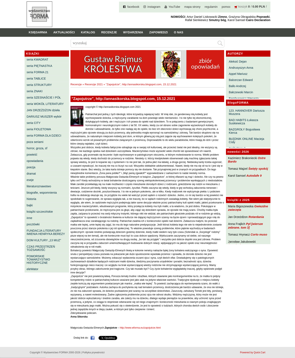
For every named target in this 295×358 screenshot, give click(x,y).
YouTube (174, 6)
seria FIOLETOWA (39, 129)
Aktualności (64, 32)
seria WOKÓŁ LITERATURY (45, 103)
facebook (133, 6)
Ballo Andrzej (237, 86)
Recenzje (109, 32)
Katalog (88, 32)
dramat (31, 173)
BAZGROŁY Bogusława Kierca (244, 131)
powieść (32, 154)
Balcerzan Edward (241, 80)
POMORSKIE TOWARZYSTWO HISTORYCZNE (38, 259)
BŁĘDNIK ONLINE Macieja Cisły (246, 140)
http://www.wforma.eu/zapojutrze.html (140, 327)
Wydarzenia (133, 32)
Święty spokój (258, 168)
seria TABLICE (36, 78)
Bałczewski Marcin (241, 92)
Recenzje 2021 (94, 84)
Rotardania (256, 217)
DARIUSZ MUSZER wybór (44, 116)
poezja (31, 167)
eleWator (32, 269)
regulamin (211, 6)
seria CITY (34, 123)
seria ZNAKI (35, 91)
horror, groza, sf (37, 148)
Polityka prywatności (93, 352)
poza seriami (35, 142)
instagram (154, 6)
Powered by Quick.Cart (252, 352)
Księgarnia (38, 32)
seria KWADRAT (37, 59)
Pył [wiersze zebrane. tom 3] (245, 225)
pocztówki (33, 224)
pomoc (226, 6)
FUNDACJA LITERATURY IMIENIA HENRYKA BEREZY (46, 232)
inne (29, 218)
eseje (30, 180)
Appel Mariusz (238, 73)
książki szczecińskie (40, 211)
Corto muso (259, 234)
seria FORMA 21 (37, 72)
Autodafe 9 (254, 175)
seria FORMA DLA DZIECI (44, 135)
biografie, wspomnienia (42, 192)
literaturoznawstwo (39, 186)
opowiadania (35, 161)
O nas (178, 32)
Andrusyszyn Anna (241, 67)
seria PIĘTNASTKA (39, 65)
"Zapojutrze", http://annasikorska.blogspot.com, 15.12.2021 (141, 84)
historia (31, 199)
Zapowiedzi (158, 32)
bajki (30, 205)
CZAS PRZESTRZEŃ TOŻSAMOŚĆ (41, 248)
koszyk (242, 6)
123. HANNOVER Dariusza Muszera (246, 112)
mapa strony (192, 6)
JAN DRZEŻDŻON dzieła (43, 110)
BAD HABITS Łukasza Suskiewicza (243, 121)
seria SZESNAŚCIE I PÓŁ (44, 97)
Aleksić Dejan (238, 61)
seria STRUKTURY (39, 84)
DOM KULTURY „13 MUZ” (44, 240)
